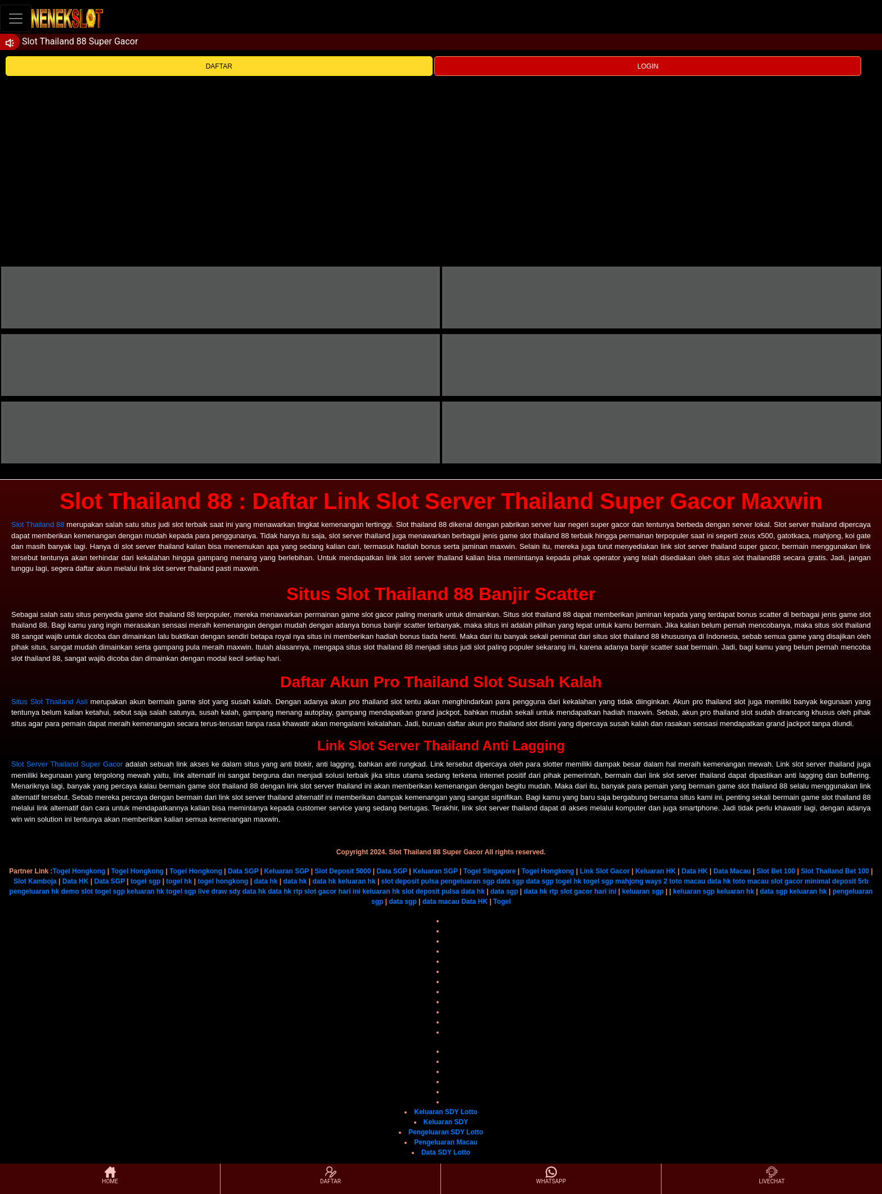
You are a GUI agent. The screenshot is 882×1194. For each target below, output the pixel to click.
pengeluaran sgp (467, 881)
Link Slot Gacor (605, 871)
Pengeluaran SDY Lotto (445, 1132)
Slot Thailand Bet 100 (835, 871)
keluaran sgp (643, 891)
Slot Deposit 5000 (342, 871)
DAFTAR (219, 66)
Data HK (694, 871)
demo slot (77, 891)
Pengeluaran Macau (446, 1142)
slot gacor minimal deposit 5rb (819, 881)
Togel (502, 901)
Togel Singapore (490, 871)
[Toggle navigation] (16, 18)
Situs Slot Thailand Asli (49, 701)
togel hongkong (222, 881)
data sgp (510, 881)
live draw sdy (219, 891)
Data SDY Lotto (445, 1152)
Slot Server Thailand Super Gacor (67, 764)
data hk (265, 881)
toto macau (687, 881)
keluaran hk (357, 881)
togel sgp (145, 881)
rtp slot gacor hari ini (326, 891)
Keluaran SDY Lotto (445, 1112)
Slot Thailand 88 (37, 524)
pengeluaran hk (35, 891)
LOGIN (647, 66)
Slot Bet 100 (776, 871)
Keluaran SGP (286, 871)
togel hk (179, 881)
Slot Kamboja (35, 881)
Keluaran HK (655, 871)
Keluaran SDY (446, 1122)
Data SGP (243, 871)
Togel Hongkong (79, 871)
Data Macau (732, 871)
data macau (441, 901)
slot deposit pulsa (410, 881)
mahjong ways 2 (641, 881)
